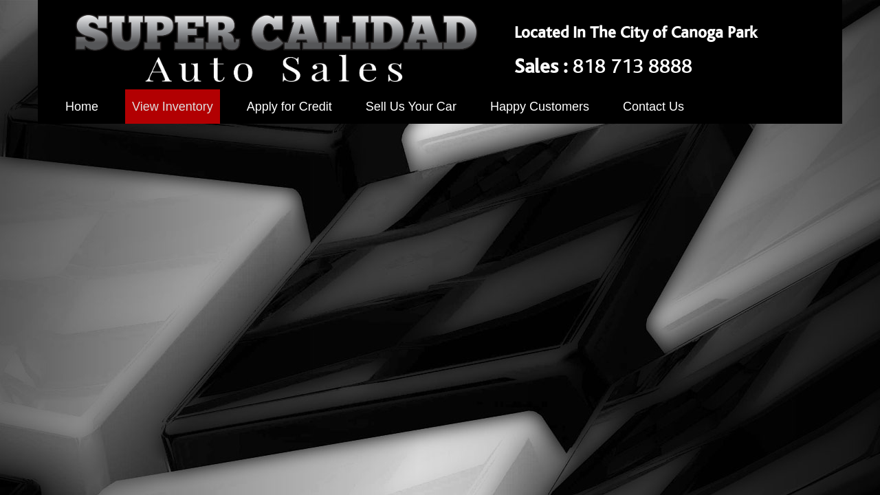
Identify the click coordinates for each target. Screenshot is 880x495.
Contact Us (653, 106)
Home (81, 106)
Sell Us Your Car (411, 106)
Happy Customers (539, 106)
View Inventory (172, 106)
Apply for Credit (289, 106)
